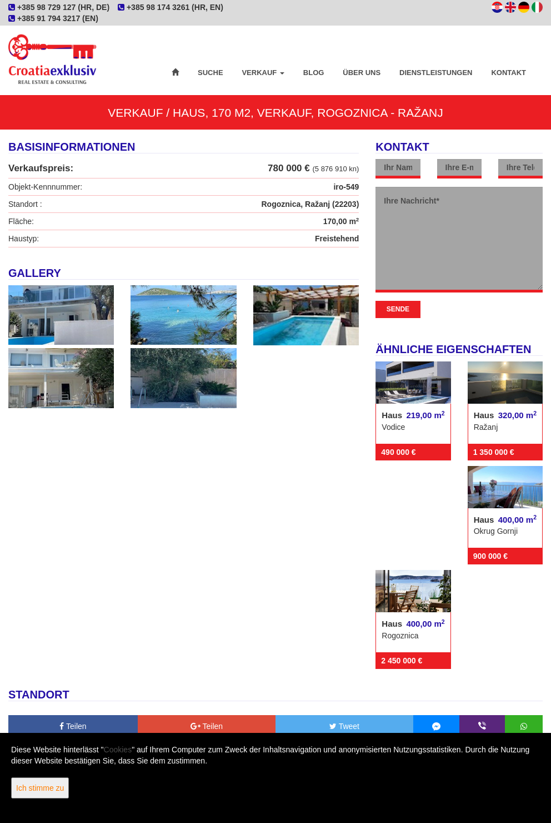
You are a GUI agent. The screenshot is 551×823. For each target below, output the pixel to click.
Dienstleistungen (435, 72)
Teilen (72, 726)
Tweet (344, 726)
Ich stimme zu (40, 788)
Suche (210, 72)
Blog (313, 72)
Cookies (118, 749)
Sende (398, 309)
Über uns (361, 72)
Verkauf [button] (263, 72)
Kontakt (508, 72)
